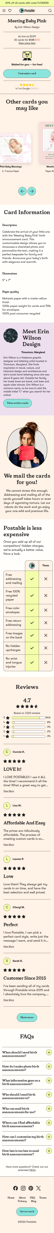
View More (8, 791)
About (22, 1197)
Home (11, 1197)
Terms (42, 1197)
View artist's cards (17, 403)
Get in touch (27, 1211)
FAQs (32, 1170)
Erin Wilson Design (28, 27)
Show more (27, 1017)
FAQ (32, 1197)
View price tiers (27, 43)
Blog (33, 1201)
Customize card (27, 73)
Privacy (22, 1201)
